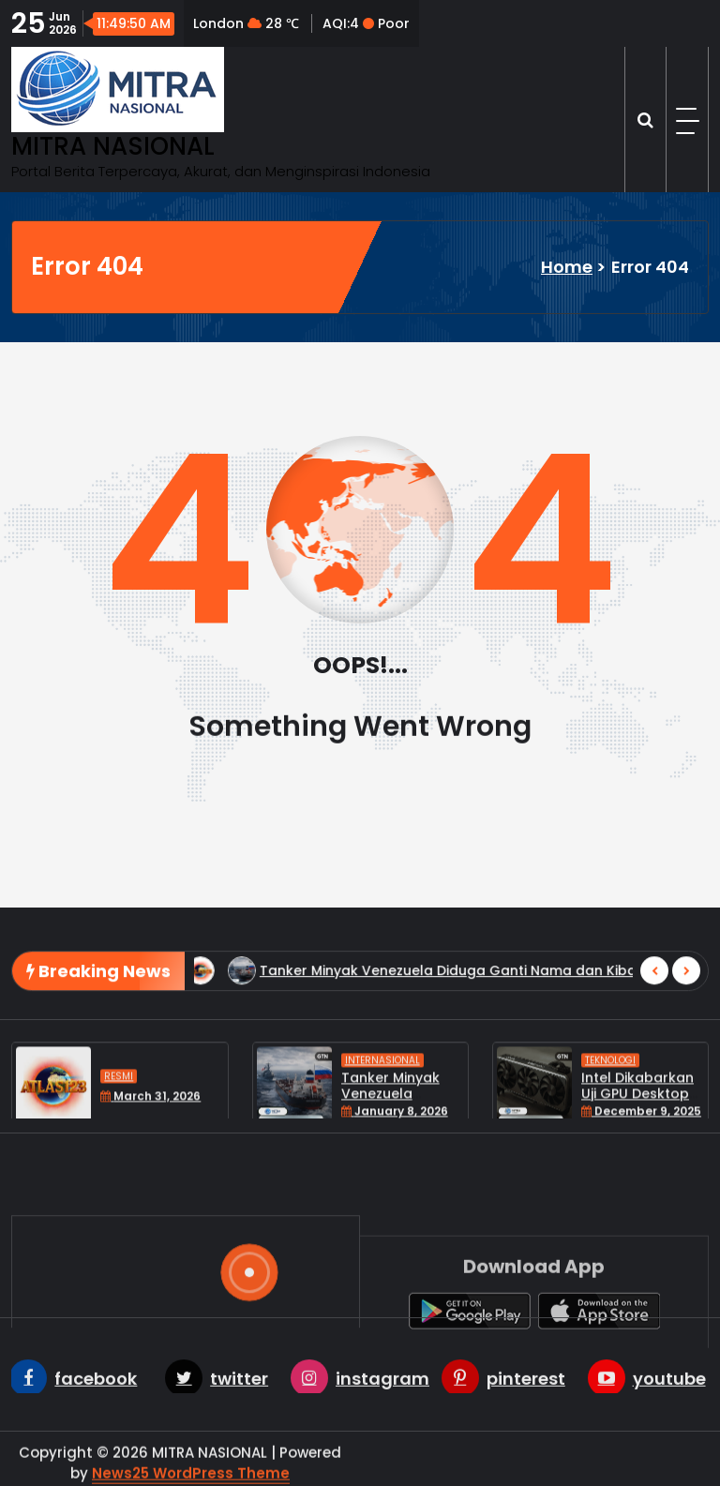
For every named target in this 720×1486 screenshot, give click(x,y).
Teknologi (610, 1112)
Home (566, 266)
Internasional (382, 1112)
